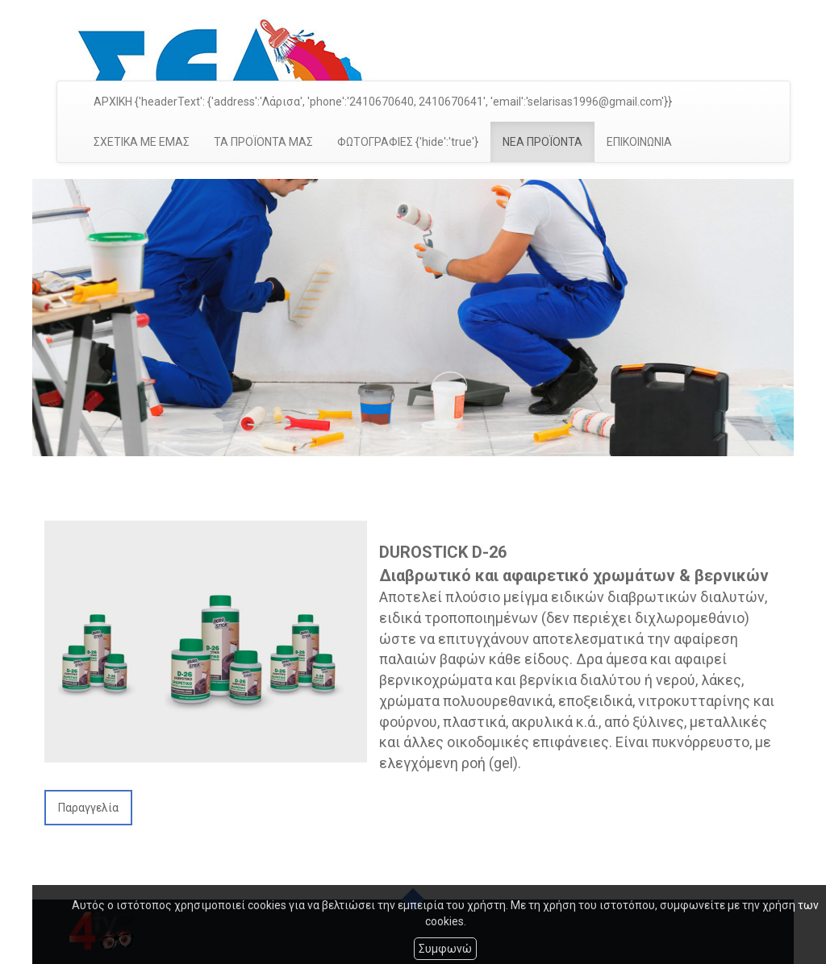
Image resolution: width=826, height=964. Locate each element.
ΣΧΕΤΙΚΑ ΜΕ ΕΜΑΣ (142, 141)
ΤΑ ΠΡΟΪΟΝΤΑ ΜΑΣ (263, 141)
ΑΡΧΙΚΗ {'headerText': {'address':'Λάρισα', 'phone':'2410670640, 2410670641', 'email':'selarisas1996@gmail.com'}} (383, 101)
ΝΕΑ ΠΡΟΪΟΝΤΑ (542, 141)
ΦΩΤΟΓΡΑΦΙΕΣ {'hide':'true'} (407, 141)
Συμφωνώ (445, 948)
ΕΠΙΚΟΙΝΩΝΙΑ (639, 141)
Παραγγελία (88, 807)
